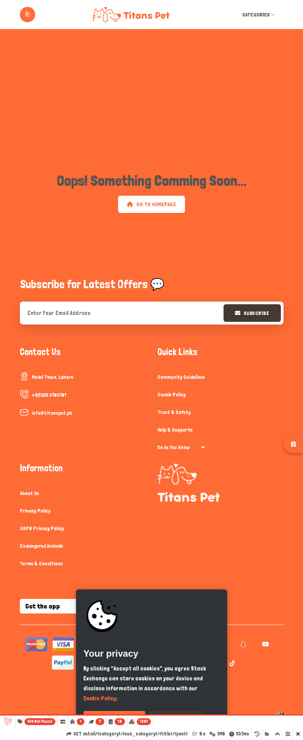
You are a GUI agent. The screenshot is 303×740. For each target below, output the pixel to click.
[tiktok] (231, 663)
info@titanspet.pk (52, 413)
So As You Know (181, 447)
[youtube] (264, 644)
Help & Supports (175, 430)
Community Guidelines (181, 377)
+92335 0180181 (49, 395)
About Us (29, 493)
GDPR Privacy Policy (42, 528)
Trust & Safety (174, 412)
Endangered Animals (41, 546)
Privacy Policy (35, 511)
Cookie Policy (171, 394)
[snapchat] (242, 644)
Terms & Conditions (41, 563)
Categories (259, 14)
